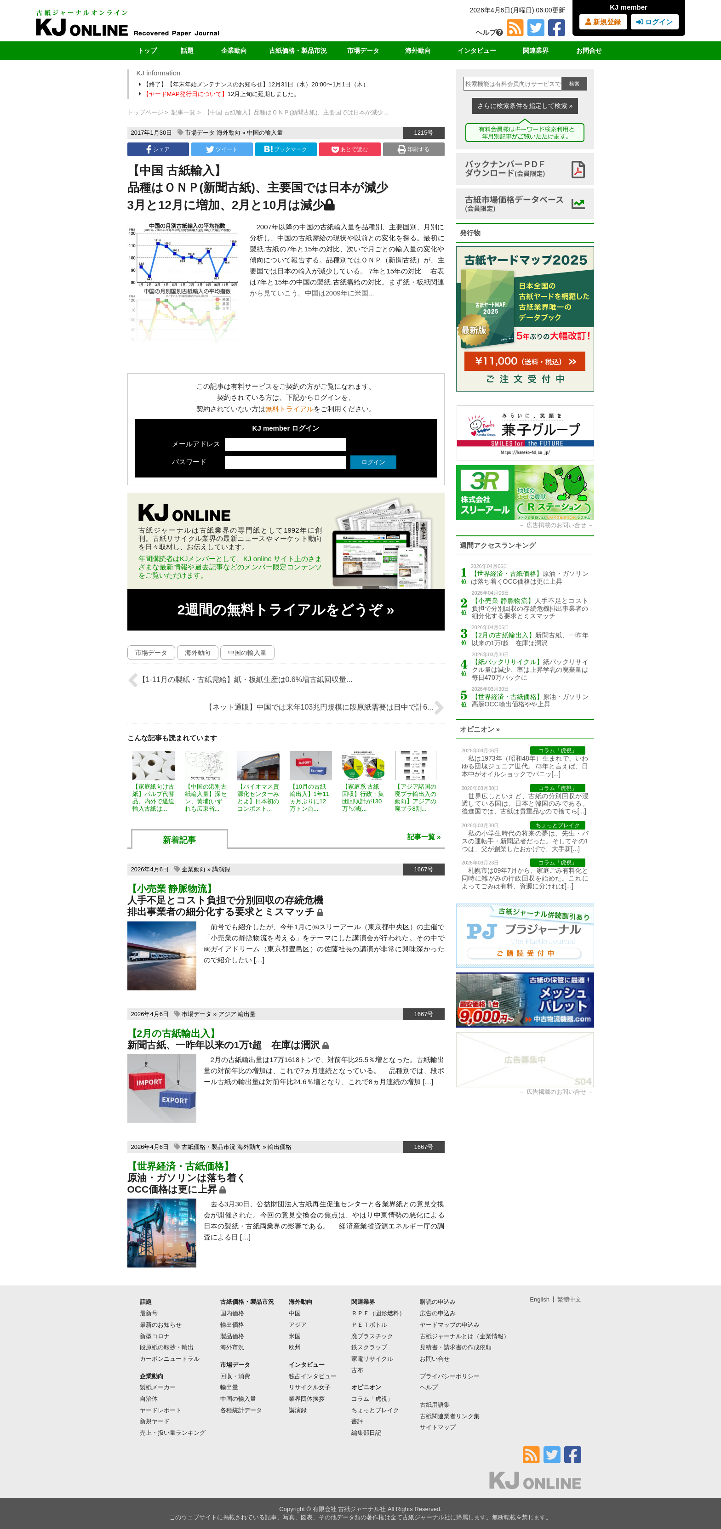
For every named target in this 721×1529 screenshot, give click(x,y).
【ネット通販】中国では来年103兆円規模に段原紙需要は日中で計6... (325, 708)
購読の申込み (438, 1301)
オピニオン (366, 1387)
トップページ (145, 112)
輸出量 (247, 1014)
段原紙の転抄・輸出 (167, 1347)
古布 (357, 1370)
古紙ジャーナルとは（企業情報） (464, 1336)
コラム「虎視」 (372, 1398)
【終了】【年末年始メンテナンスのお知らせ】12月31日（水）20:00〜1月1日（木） (254, 84)
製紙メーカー (158, 1387)
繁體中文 (569, 1299)
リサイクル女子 (310, 1387)
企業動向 (234, 50)
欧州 (295, 1347)
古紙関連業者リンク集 (450, 1416)
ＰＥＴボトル (369, 1324)
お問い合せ (435, 1358)
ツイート (222, 149)
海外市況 (232, 1347)
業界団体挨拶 (307, 1398)
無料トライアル (289, 409)
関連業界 (536, 50)
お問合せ (589, 50)
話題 (187, 50)
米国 (295, 1336)
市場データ (363, 50)
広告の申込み (438, 1313)
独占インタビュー (313, 1376)
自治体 (149, 1398)
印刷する (413, 149)
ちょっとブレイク (375, 1410)
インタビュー (477, 50)
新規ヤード (155, 1421)
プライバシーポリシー (450, 1376)
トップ (147, 50)
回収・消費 (235, 1376)
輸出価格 (280, 1146)
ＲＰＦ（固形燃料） (378, 1313)
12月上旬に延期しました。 (220, 94)
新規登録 (603, 22)
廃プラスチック (372, 1336)
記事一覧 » (424, 837)
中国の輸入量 (265, 132)
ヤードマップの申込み (450, 1324)
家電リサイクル (372, 1358)
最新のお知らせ (161, 1324)
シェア (157, 149)
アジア (227, 1014)
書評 (357, 1421)
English (539, 1299)
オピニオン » (480, 729)
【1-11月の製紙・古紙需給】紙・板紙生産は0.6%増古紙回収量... (240, 680)
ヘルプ (489, 32)
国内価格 (232, 1313)
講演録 (221, 869)
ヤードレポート (161, 1410)
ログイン (654, 22)
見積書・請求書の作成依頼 (456, 1347)
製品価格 (232, 1336)
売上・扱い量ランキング (173, 1432)
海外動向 (418, 50)
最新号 (149, 1313)
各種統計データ (241, 1410)
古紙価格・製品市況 (298, 50)
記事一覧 (183, 112)
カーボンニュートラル (170, 1358)
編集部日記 (366, 1432)
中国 (295, 1313)
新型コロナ (155, 1336)
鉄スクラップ (369, 1347)
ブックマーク (285, 149)
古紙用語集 (435, 1404)
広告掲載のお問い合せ (556, 525)
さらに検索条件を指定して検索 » (525, 105)
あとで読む (350, 149)
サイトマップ (438, 1427)
